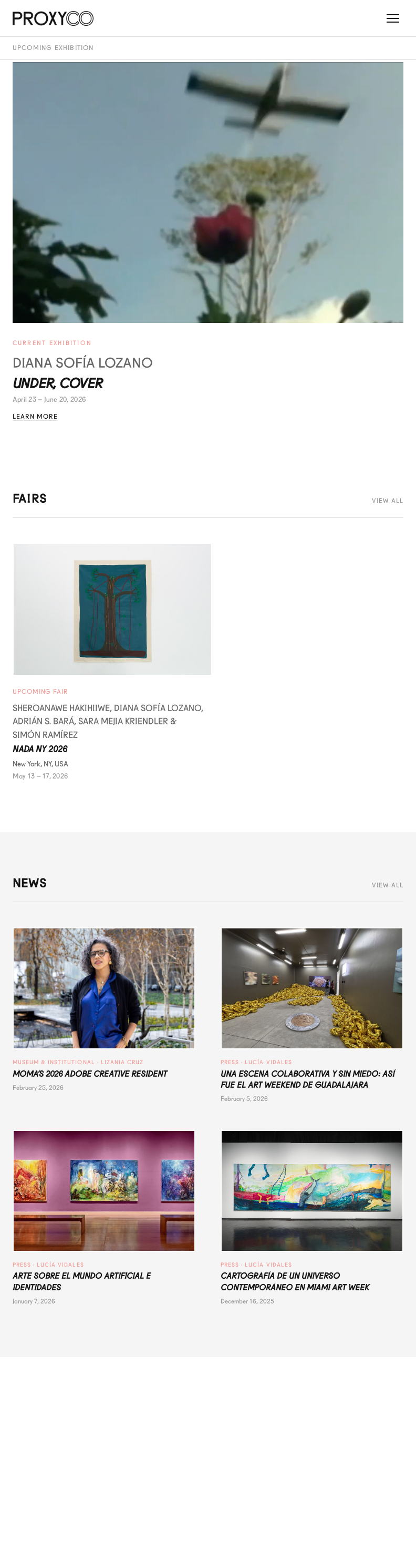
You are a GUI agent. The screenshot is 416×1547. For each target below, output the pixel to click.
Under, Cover (57, 383)
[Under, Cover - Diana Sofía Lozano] (208, 192)
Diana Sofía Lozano (83, 363)
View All (388, 500)
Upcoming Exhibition (53, 48)
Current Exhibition (52, 343)
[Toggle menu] (392, 18)
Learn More (35, 416)
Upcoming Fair (40, 691)
